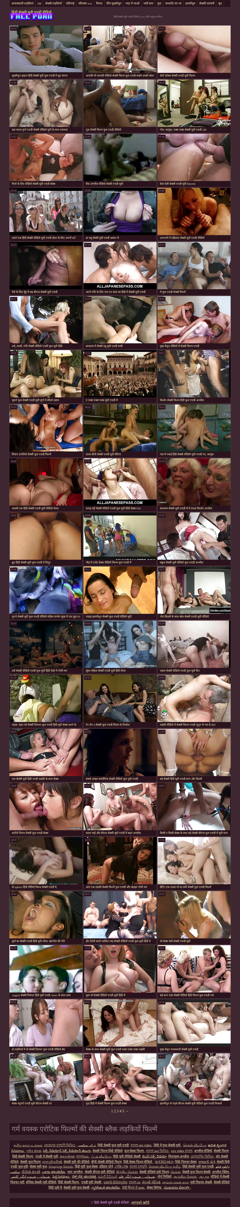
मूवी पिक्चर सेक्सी (201, 1182)
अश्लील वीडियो (203, 1151)
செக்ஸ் (176, 1172)
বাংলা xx (135, 1182)
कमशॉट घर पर (173, 3)
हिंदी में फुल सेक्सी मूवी (167, 1145)
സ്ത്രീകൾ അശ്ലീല (105, 1187)
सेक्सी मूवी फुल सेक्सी (77, 1187)
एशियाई (70, 3)
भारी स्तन (148, 3)
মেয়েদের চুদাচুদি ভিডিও (60, 1145)
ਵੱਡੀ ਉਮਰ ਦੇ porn (133, 1187)
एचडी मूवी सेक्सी (91, 1182)
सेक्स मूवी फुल (38, 1166)
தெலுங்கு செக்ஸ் (61, 1166)
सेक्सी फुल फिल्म (30, 1162)
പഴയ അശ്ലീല (54, 1172)
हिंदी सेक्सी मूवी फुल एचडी (198, 1166)
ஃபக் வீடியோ (101, 1156)
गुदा (159, 3)
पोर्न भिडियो (165, 1176)
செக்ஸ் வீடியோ (194, 1145)
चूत (220, 3)
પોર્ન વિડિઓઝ (164, 1162)
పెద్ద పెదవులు (61, 1176)
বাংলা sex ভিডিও (157, 1151)
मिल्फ (99, 3)
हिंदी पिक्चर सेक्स (185, 1162)
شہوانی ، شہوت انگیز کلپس (31, 1176)
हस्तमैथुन (190, 3)
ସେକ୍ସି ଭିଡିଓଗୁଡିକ (115, 1182)
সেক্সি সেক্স (121, 1166)
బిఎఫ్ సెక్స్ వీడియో (154, 1156)
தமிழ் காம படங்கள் (28, 1145)
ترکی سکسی (87, 1145)
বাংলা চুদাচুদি (138, 1166)
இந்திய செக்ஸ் (127, 1172)
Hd (39, 3)
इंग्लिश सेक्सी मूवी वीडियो (41, 1182)
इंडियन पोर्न (106, 1166)
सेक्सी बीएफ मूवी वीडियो (100, 1172)
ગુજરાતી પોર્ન (206, 1162)
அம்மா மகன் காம (175, 1182)
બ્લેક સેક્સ (33, 1151)
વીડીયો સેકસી (31, 1172)
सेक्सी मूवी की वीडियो (77, 1162)
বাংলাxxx (83, 1156)
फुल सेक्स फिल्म (134, 1151)
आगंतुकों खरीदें (140, 1202)
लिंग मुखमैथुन (113, 3)
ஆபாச (204, 1176)
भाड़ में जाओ (132, 3)
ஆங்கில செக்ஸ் (185, 1176)
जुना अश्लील (75, 1172)
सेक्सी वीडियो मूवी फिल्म (154, 1172)
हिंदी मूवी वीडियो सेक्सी (127, 1156)
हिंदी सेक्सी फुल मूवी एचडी (113, 1145)
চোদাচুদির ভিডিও (202, 1156)
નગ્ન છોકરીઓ (52, 1162)
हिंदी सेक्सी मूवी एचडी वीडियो (31, 12)
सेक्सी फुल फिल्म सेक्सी (196, 1172)
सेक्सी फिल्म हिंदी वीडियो (108, 1151)
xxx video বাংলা (181, 1151)
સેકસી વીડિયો (151, 1182)
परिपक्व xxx (85, 3)
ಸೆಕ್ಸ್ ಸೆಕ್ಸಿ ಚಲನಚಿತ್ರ (84, 1176)
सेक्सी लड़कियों (53, 3)
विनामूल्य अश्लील (178, 1156)
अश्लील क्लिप (221, 1172)
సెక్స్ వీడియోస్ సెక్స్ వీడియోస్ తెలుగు (67, 1151)
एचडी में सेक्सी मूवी (46, 1156)
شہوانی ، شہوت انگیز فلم (137, 1176)
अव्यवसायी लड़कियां (22, 3)
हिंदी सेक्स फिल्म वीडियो (138, 1162)
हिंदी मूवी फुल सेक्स (86, 1166)
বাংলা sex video (141, 1145)
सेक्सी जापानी (206, 3)
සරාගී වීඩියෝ (107, 1176)
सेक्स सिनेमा (154, 1187)
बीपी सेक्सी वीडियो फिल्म (106, 1162)
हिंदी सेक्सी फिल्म (69, 1182)
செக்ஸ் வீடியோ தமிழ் (165, 1166)
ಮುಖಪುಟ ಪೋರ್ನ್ (177, 1187)
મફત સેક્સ (67, 1156)
